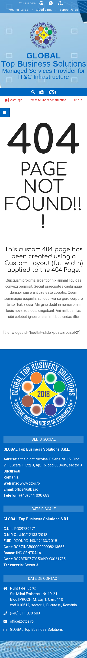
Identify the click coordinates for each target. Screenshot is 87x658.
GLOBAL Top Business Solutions (36, 629)
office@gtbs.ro (22, 621)
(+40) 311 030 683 (25, 613)
